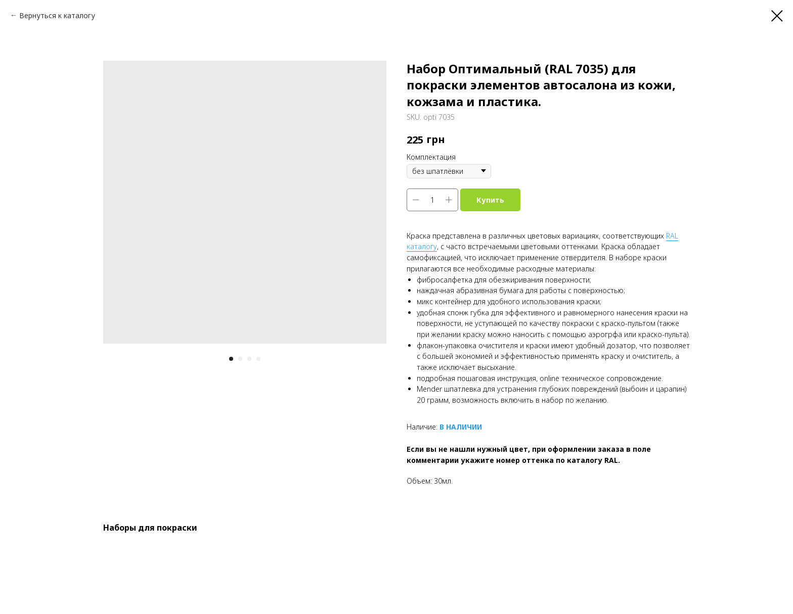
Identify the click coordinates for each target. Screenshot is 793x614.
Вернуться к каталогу (57, 15)
